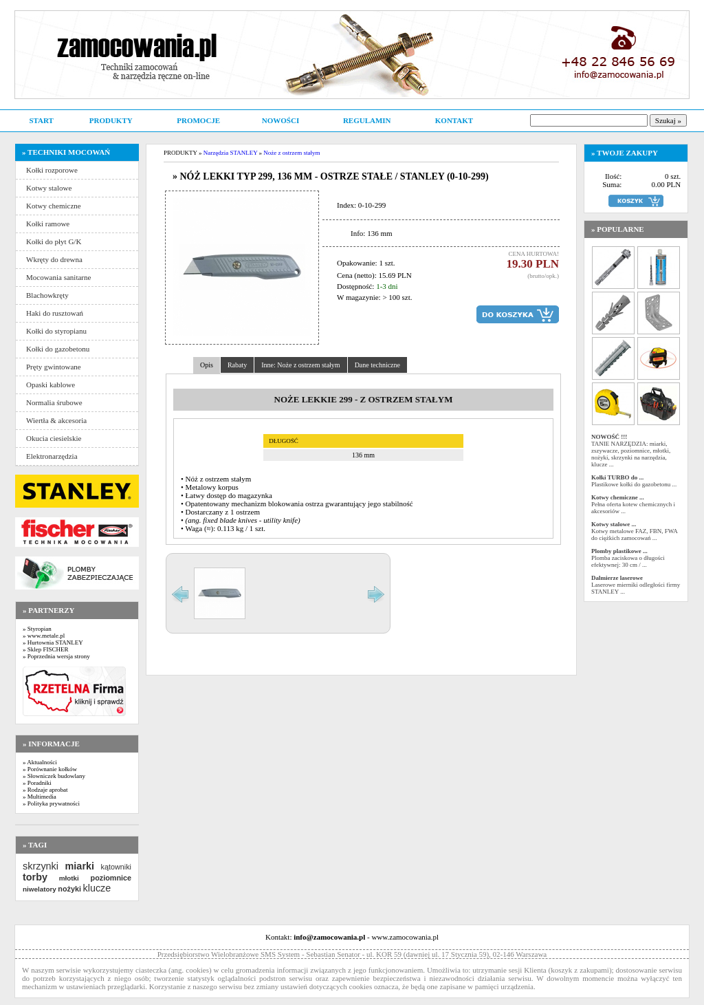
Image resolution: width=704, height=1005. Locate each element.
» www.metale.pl (44, 635)
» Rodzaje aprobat (45, 789)
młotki (69, 878)
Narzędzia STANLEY (231, 152)
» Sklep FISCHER (46, 649)
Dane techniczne (377, 365)
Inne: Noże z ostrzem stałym (300, 365)
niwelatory (39, 889)
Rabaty (237, 365)
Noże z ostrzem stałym (291, 152)
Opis (206, 365)
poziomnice (111, 878)
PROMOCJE (198, 120)
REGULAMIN (367, 120)
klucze (96, 888)
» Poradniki (37, 782)
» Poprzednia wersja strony (56, 656)
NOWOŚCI (280, 120)
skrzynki (40, 866)
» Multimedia (39, 796)
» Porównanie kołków (50, 769)
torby (35, 877)
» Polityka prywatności (51, 803)
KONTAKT (454, 120)
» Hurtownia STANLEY (53, 642)
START (41, 120)
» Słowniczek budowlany (54, 775)
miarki (79, 866)
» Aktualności (40, 762)
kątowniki (116, 867)
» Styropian (37, 628)
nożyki (69, 889)
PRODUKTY (111, 120)
